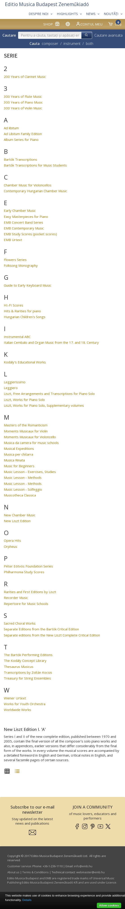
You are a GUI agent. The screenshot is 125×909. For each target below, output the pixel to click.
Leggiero (11, 388)
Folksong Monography (21, 265)
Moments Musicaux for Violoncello (30, 437)
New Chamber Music (19, 515)
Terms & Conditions (35, 872)
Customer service (19, 866)
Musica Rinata (14, 460)
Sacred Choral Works (20, 623)
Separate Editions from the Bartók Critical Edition (41, 629)
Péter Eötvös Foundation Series (28, 566)
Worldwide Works (17, 709)
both (89, 43)
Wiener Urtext (15, 698)
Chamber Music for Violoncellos (27, 185)
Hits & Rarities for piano (22, 311)
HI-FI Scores (13, 305)
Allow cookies (109, 905)
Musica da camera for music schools (31, 442)
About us (13, 872)
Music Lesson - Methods (23, 477)
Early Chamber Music (20, 210)
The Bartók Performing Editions (28, 655)
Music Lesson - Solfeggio (23, 489)
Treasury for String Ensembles (27, 678)
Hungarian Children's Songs (24, 317)
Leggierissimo (14, 382)
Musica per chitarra (18, 454)
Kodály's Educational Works (25, 362)
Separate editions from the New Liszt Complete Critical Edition (52, 635)
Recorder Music (16, 597)
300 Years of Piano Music (23, 102)
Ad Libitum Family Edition (23, 133)
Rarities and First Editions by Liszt (30, 592)
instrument (72, 43)
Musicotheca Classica (20, 495)
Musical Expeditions (19, 448)
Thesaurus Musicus (18, 666)
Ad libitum (11, 128)
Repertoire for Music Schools (26, 603)
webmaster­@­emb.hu (90, 872)
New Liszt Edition (17, 521)
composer (50, 43)
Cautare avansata (108, 35)
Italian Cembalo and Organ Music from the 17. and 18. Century (51, 342)
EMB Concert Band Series (23, 222)
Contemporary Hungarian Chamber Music (35, 191)
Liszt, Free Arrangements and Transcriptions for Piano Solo (49, 393)
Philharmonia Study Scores (24, 572)
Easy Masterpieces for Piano (26, 216)
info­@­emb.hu (83, 866)
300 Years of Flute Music (23, 96)
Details (27, 900)
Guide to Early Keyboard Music (27, 285)
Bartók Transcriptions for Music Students (35, 165)
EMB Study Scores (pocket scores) (30, 234)
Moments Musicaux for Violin (26, 431)
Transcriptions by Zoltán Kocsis (28, 672)
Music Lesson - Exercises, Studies (30, 471)
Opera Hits (12, 540)
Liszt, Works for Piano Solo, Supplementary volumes (44, 405)
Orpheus (10, 546)
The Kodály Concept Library (25, 660)
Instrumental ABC (17, 336)
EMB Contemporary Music (24, 228)
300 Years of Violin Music (23, 108)
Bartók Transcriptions (20, 159)
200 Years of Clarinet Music (25, 76)
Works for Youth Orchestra (24, 704)
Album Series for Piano (21, 139)
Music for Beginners (19, 466)
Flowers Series (15, 259)
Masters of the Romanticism (25, 425)
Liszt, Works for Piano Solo (24, 399)
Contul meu (89, 23)
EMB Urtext (13, 240)
